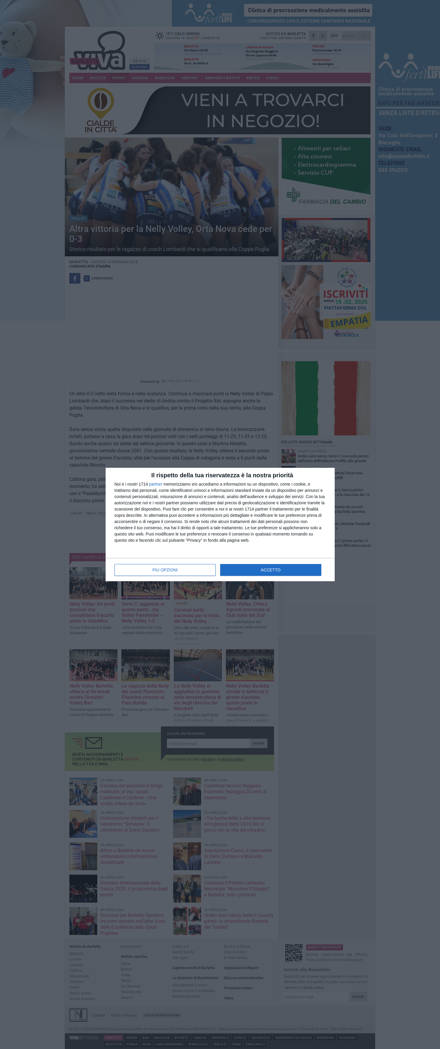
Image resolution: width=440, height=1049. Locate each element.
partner (155, 484)
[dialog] (220, 524)
